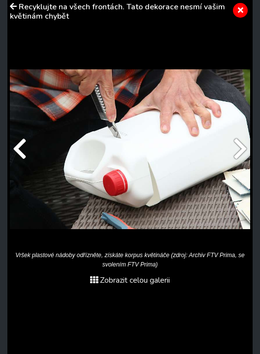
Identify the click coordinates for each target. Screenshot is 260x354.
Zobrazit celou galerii (130, 280)
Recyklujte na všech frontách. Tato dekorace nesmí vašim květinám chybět (117, 11)
